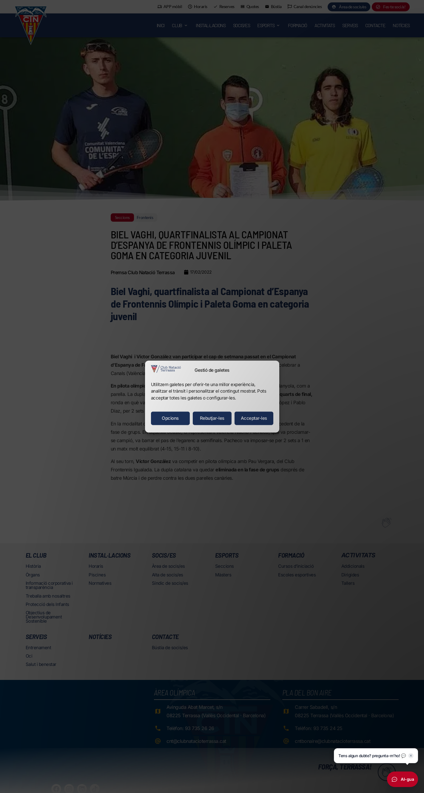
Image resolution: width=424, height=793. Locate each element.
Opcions (170, 418)
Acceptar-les (254, 418)
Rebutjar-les (212, 418)
